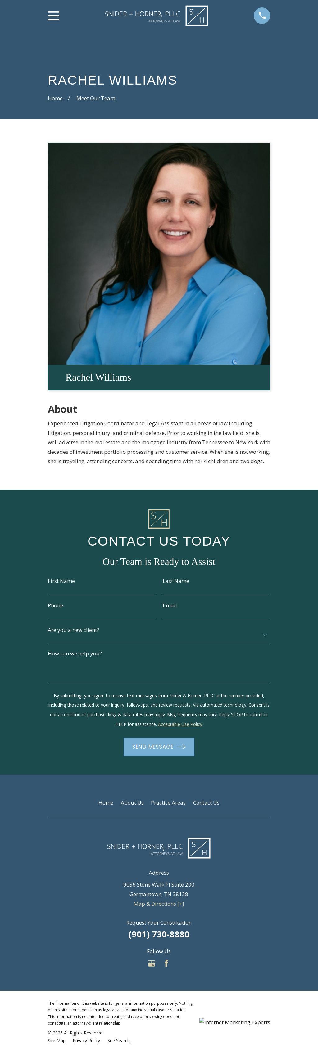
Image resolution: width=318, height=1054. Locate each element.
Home (105, 802)
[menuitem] (57, 1041)
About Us (132, 802)
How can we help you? (75, 653)
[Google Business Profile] (151, 963)
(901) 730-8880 (159, 934)
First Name (61, 580)
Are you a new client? (73, 629)
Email (170, 605)
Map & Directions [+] (159, 903)
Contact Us (206, 802)
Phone (55, 605)
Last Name (176, 580)
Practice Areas (168, 802)
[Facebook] (166, 963)
